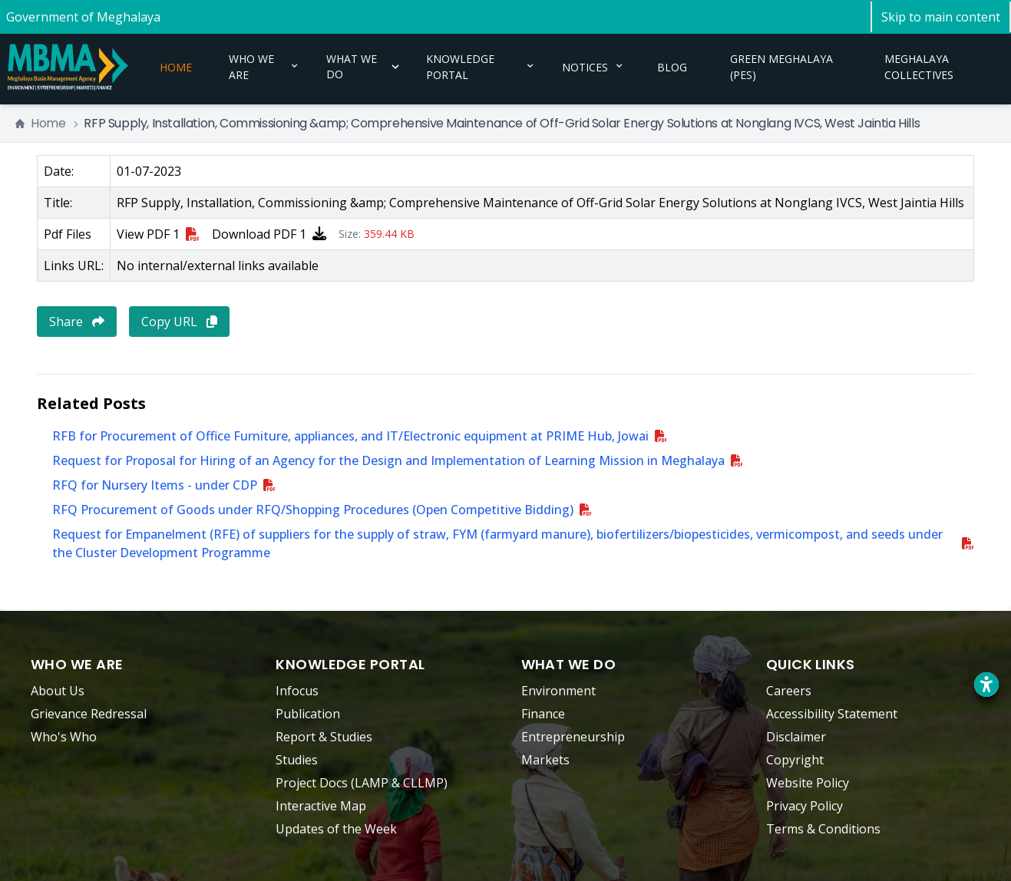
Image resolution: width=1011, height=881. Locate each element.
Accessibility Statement (831, 713)
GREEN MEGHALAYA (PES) (781, 61)
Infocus (297, 690)
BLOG (672, 61)
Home (40, 123)
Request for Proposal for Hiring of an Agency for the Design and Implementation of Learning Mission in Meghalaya (388, 460)
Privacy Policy (804, 805)
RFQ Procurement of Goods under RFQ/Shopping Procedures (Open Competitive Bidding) (312, 509)
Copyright (795, 759)
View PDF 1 (158, 234)
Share (76, 321)
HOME (176, 61)
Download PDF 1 (269, 234)
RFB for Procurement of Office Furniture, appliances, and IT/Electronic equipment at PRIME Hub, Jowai (350, 435)
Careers (788, 690)
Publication (308, 713)
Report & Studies (324, 736)
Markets (545, 759)
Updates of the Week (336, 828)
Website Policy (807, 782)
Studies (297, 759)
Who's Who (64, 736)
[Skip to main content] (941, 17)
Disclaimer (796, 736)
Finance (543, 713)
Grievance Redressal (89, 713)
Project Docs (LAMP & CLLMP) (362, 782)
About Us (57, 690)
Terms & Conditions (823, 828)
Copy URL (179, 321)
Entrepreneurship (573, 736)
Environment (558, 690)
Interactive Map (321, 805)
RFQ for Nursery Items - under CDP (154, 485)
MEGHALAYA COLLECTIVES (918, 61)
